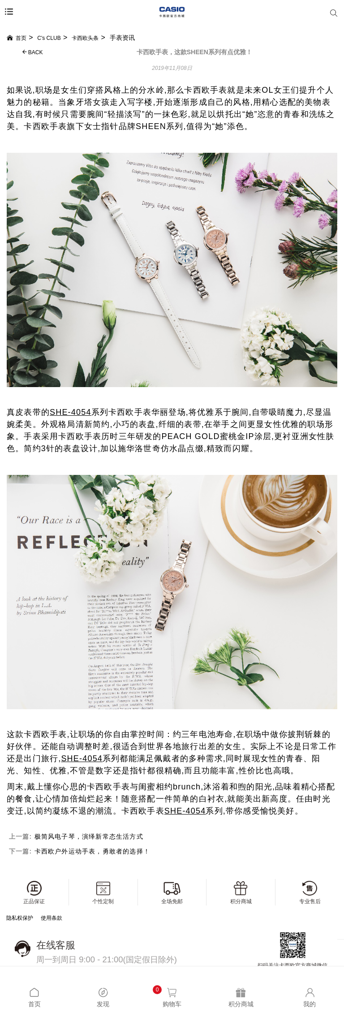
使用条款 (51, 918)
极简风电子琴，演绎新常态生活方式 (88, 836)
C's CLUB (48, 38)
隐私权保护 (19, 918)
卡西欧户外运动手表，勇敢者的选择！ (92, 851)
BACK (32, 52)
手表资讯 (122, 37)
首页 (16, 38)
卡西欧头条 (85, 38)
